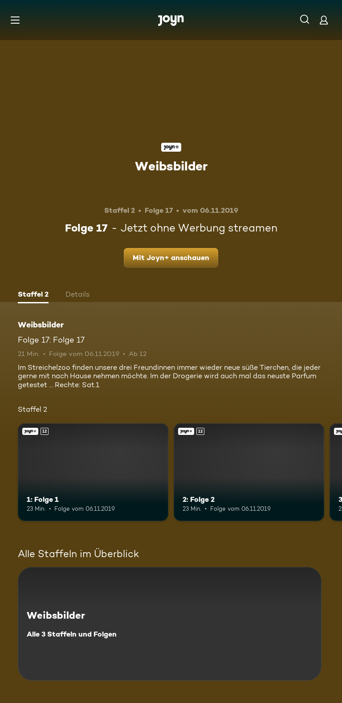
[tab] (33, 295)
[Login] (324, 20)
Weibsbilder (171, 166)
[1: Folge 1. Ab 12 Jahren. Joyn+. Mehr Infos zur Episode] (93, 472)
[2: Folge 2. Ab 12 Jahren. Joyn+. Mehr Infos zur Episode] (249, 472)
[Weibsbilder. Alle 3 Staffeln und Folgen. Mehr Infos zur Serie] (170, 624)
